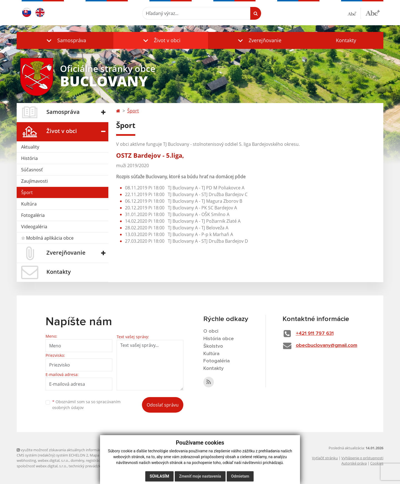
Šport (27, 192)
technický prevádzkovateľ (90, 465)
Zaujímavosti (34, 181)
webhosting (26, 460)
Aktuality (30, 147)
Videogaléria (34, 227)
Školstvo (213, 346)
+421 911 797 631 (315, 333)
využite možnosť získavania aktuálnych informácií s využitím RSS (72, 449)
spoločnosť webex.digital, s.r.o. (42, 465)
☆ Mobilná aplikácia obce (47, 238)
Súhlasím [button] (159, 476)
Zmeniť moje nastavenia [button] (200, 476)
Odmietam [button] (240, 476)
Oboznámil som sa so (86, 404)
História (29, 158)
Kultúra (29, 204)
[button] (65, 40)
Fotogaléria (33, 215)
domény (77, 460)
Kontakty (346, 40)
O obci (210, 331)
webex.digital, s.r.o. (53, 460)
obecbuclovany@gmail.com (326, 345)
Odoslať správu (163, 405)
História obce (218, 338)
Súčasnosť (32, 170)
